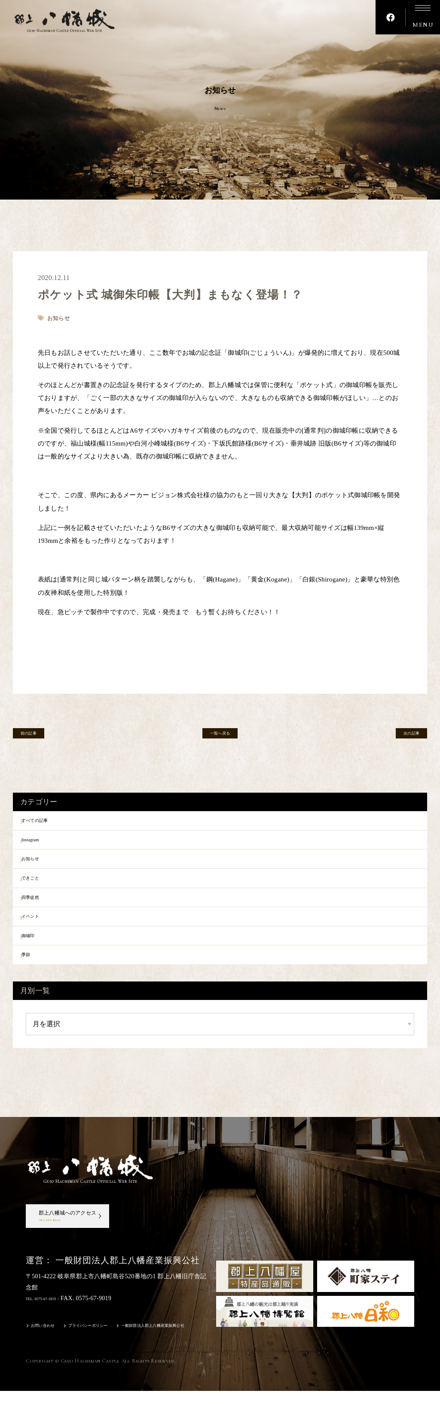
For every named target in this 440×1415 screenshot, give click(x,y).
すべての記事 (47, 821)
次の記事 (401, 736)
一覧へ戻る (220, 736)
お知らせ (41, 866)
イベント (41, 934)
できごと (41, 889)
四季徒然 (41, 911)
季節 (34, 978)
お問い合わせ (48, 1350)
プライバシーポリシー (107, 1350)
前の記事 (39, 736)
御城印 (38, 956)
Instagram (41, 844)
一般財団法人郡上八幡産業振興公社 (194, 1350)
